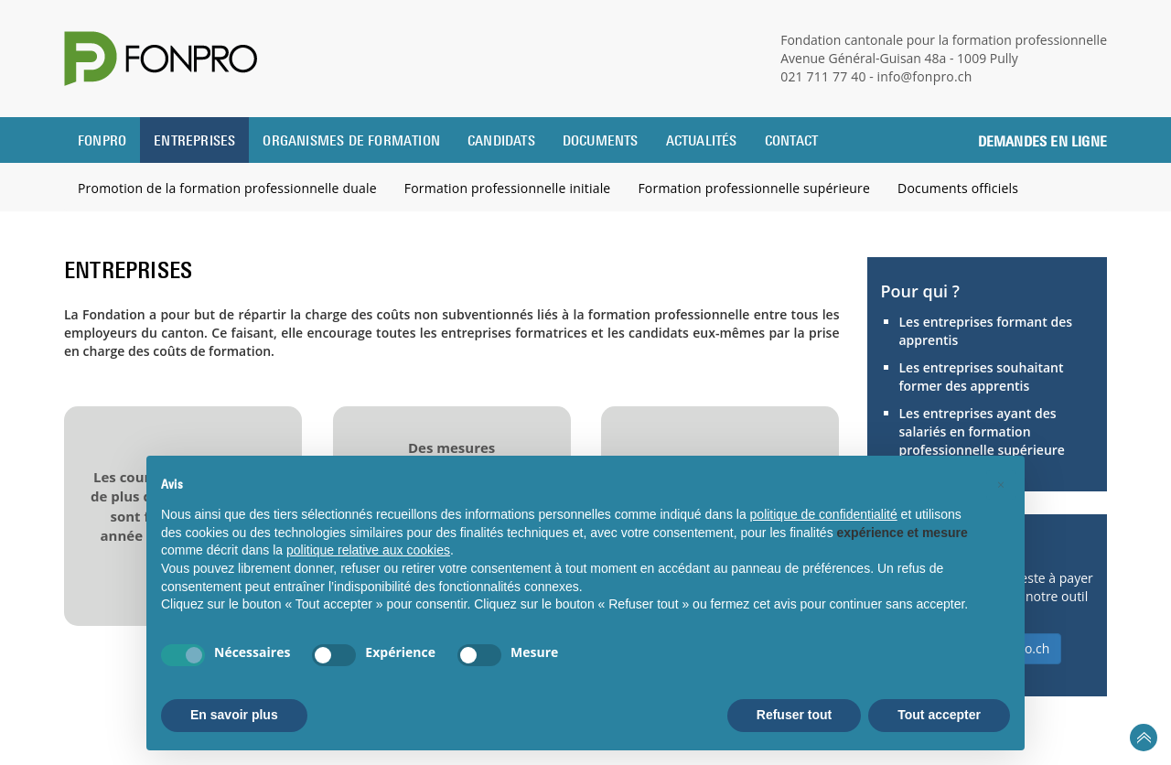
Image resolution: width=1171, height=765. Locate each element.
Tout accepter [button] (939, 714)
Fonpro (102, 140)
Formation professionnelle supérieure (754, 188)
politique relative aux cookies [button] (368, 550)
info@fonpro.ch (924, 76)
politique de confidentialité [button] (823, 514)
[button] (1000, 485)
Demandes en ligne (1042, 141)
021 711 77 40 (823, 76)
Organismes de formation (351, 140)
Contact (791, 140)
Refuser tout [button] (794, 714)
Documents (601, 140)
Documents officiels (957, 188)
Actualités (701, 140)
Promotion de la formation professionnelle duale (227, 188)
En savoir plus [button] (234, 714)
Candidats (501, 140)
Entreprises (194, 140)
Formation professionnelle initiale (507, 188)
